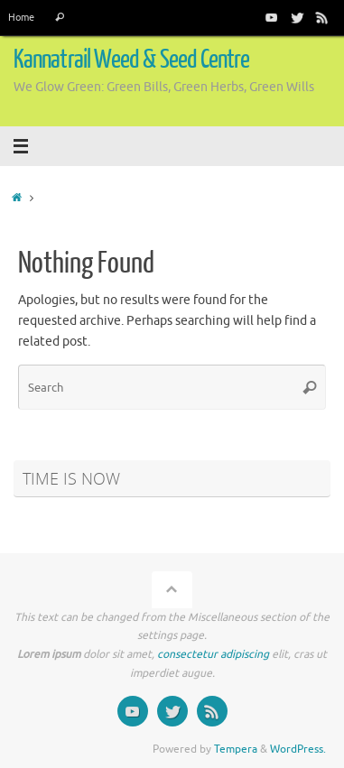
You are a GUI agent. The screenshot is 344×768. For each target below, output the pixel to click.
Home (21, 17)
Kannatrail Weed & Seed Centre (132, 59)
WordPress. (298, 749)
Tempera (235, 749)
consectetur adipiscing (213, 654)
